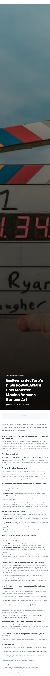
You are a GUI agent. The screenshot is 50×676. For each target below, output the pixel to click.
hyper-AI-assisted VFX (30, 551)
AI (36, 570)
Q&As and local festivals (12, 655)
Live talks (21, 655)
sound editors (23, 605)
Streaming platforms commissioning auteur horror (15, 600)
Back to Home (6, 2)
